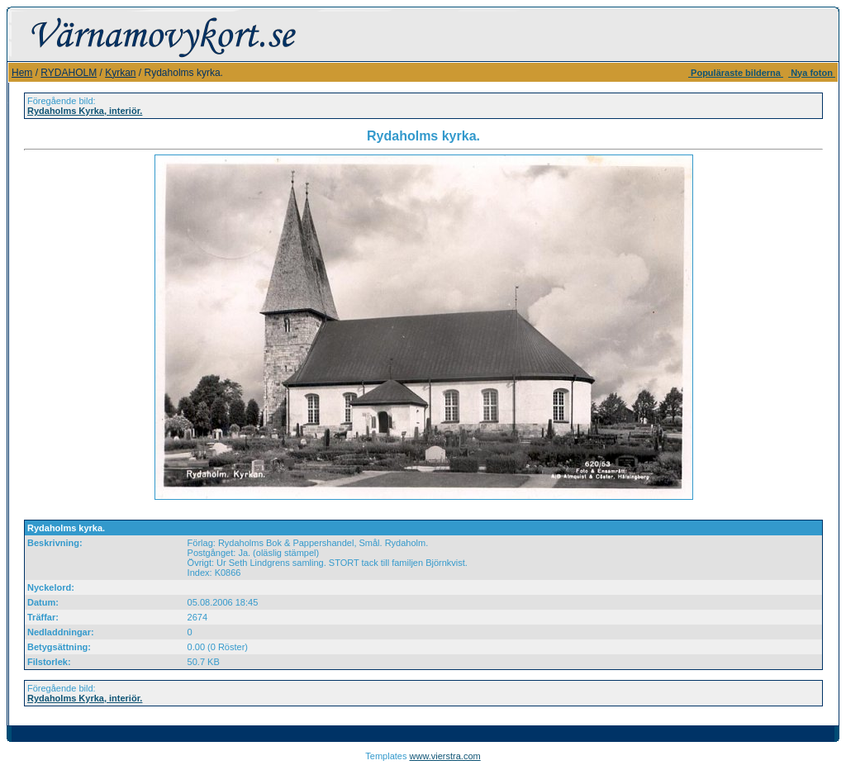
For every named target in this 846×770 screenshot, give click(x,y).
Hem (22, 72)
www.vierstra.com (445, 756)
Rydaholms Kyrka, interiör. (84, 111)
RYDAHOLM (68, 72)
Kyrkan (120, 72)
